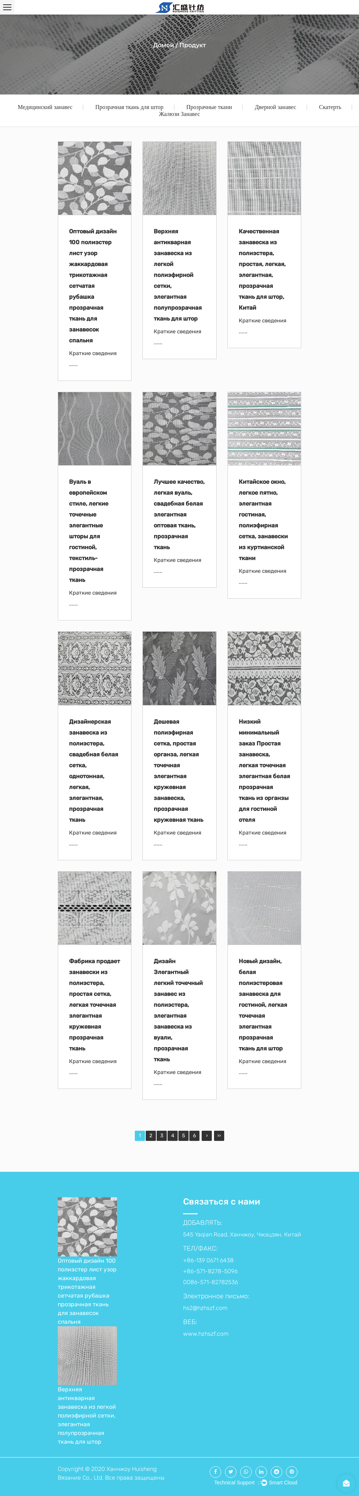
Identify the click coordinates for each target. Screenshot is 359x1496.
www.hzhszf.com (206, 1333)
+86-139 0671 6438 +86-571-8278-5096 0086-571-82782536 (210, 1271)
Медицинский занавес (45, 107)
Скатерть (330, 107)
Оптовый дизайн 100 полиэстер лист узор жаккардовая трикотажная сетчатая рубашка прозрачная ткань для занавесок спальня (93, 286)
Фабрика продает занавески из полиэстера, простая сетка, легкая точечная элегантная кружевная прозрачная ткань (94, 1005)
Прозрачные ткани (209, 107)
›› (219, 1136)
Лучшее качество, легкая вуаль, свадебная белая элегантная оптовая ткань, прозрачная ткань (179, 514)
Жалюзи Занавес (179, 114)
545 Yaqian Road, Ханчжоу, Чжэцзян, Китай (242, 1234)
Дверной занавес (275, 107)
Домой (163, 45)
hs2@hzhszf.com (205, 1307)
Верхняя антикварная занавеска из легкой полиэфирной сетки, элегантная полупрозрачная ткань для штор (178, 275)
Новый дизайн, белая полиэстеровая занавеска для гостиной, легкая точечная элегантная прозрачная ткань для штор (263, 1005)
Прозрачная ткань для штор (129, 107)
